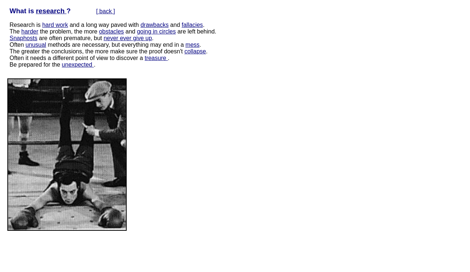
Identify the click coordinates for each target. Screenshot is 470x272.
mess (192, 45)
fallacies (192, 25)
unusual (36, 45)
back (105, 11)
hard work (55, 25)
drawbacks (155, 25)
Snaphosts (23, 38)
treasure (156, 58)
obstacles (111, 31)
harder (29, 31)
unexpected (78, 64)
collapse (195, 51)
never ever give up (128, 38)
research (51, 11)
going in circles (156, 31)
